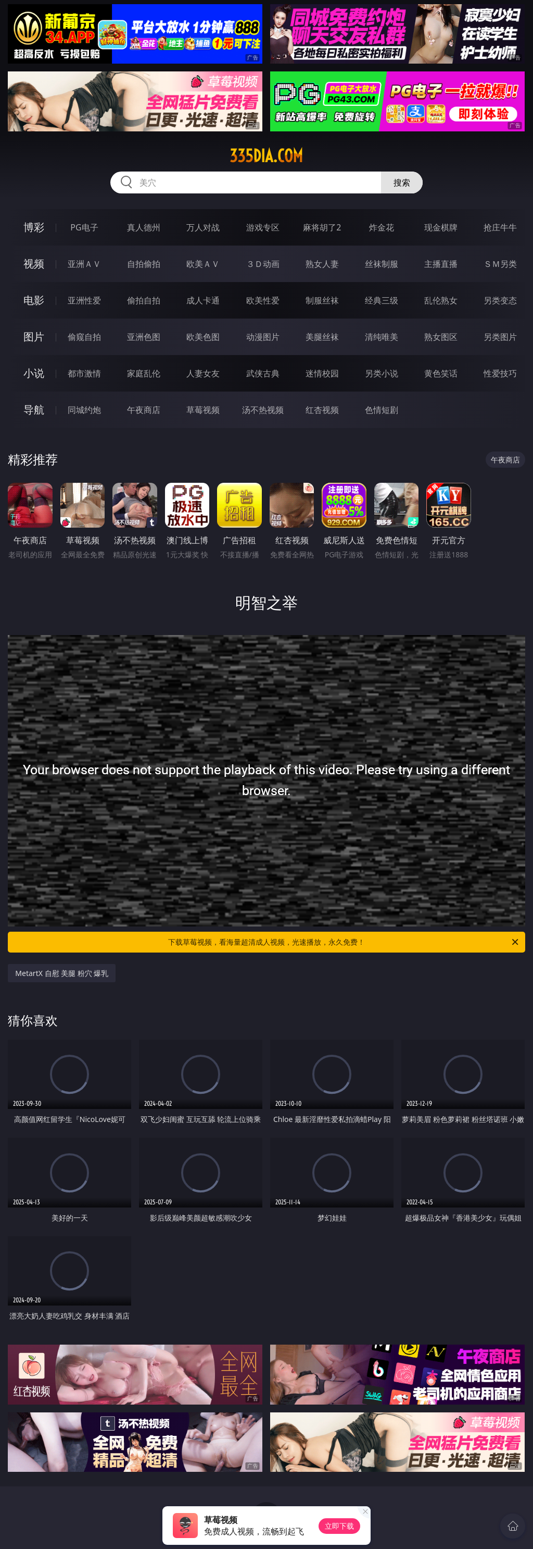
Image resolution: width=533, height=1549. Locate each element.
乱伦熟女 (441, 300)
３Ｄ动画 (263, 264)
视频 (33, 264)
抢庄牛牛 (500, 227)
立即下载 (339, 1526)
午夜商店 (143, 410)
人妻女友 (203, 373)
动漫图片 (263, 337)
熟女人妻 (322, 264)
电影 (33, 300)
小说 (33, 373)
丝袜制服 (381, 264)
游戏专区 (263, 227)
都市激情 (84, 373)
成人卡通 (203, 300)
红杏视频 (322, 410)
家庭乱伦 (143, 373)
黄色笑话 (441, 373)
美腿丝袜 (322, 337)
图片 (33, 337)
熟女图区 (441, 337)
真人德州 (143, 227)
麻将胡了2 (322, 227)
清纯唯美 (381, 337)
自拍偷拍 (143, 264)
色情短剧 (381, 410)
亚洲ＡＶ (84, 264)
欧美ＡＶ (203, 264)
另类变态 (500, 300)
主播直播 (441, 264)
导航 (33, 410)
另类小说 (381, 373)
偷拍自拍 (143, 300)
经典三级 (381, 300)
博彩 (33, 227)
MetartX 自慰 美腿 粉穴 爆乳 (61, 973)
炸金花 (381, 227)
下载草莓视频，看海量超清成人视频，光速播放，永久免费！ (344, 942)
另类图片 (500, 337)
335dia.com (266, 155)
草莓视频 (203, 410)
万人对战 (203, 227)
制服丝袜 (322, 300)
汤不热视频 (263, 410)
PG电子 (84, 227)
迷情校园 (322, 373)
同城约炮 (84, 410)
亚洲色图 (143, 337)
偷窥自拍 (84, 337)
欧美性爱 (263, 300)
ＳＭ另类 (500, 264)
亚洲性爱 (84, 300)
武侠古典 (263, 373)
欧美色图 (203, 337)
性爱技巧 (500, 373)
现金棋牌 (441, 227)
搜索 (402, 182)
